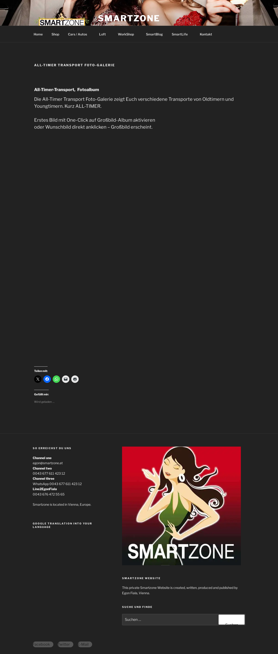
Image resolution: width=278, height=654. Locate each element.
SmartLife (182, 34)
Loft (104, 34)
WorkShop (128, 34)
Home (38, 34)
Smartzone (129, 18)
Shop (55, 34)
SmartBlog (154, 34)
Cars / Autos (79, 34)
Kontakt (206, 34)
